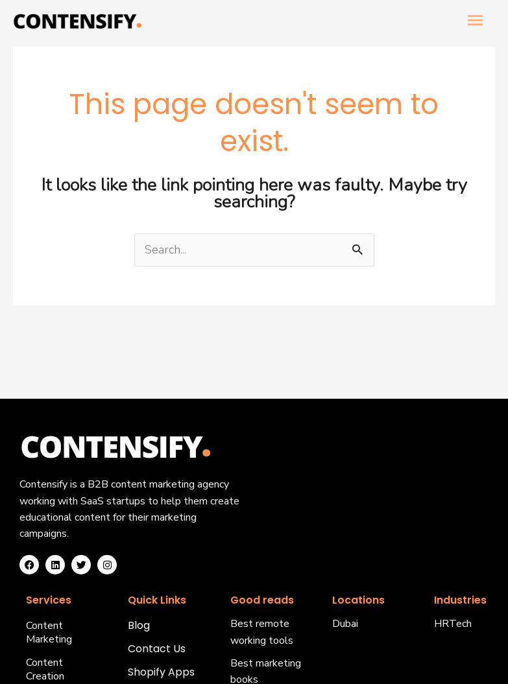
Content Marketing (49, 632)
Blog (139, 626)
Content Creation (45, 669)
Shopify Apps (161, 672)
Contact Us (157, 649)
